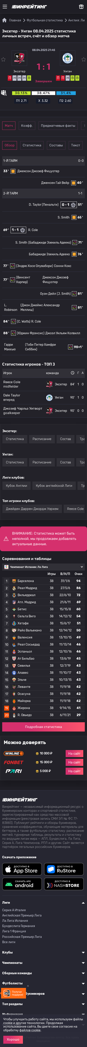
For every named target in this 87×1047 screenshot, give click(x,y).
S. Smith (64, 217)
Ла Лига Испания (15, 921)
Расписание (42, 439)
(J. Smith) (64, 294)
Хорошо (13, 1039)
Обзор (10, 145)
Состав (65, 439)
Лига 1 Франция (14, 931)
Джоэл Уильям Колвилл (62, 333)
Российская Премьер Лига (22, 937)
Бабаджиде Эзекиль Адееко (49, 254)
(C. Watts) (23, 321)
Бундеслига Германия (18, 926)
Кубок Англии (16, 486)
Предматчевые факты (58, 126)
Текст (75, 145)
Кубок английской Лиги (54, 486)
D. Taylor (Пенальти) (44, 205)
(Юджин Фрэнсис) (30, 333)
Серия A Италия (14, 910)
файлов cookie (30, 1030)
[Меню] (4, 6)
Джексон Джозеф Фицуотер (38, 171)
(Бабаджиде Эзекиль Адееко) (49, 242)
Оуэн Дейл (48, 294)
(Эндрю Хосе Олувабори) (34, 266)
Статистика (32, 145)
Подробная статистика (43, 727)
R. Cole (33, 230)
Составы (56, 145)
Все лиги (8, 942)
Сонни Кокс (62, 266)
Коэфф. (27, 126)
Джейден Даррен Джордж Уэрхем (32, 509)
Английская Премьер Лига (22, 915)
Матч (9, 126)
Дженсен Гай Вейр (55, 183)
